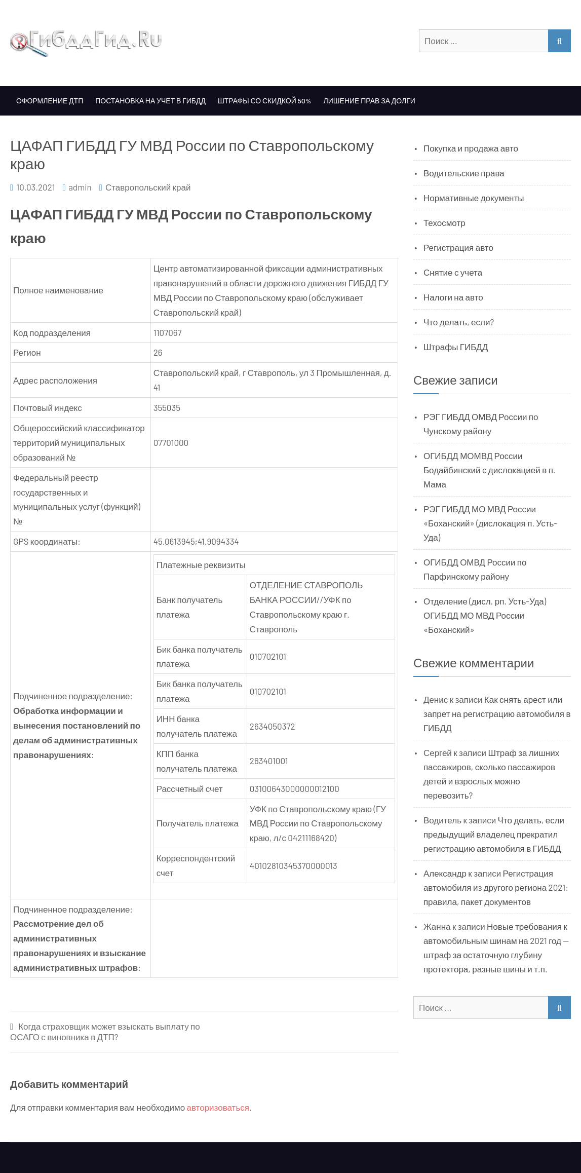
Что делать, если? (458, 322)
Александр (445, 873)
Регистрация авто (458, 247)
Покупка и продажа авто (470, 148)
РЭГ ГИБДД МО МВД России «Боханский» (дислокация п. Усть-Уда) (490, 523)
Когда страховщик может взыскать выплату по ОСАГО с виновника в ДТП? (105, 1031)
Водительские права (464, 173)
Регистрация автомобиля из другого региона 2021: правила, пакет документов (495, 887)
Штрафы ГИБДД (455, 347)
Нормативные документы (473, 198)
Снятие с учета (452, 272)
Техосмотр (444, 222)
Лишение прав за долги (369, 100)
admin (80, 187)
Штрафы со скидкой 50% (265, 100)
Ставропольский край (148, 187)
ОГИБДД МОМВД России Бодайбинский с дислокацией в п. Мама (489, 469)
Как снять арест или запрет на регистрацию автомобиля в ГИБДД (497, 713)
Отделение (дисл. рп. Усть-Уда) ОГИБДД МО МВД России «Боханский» (484, 615)
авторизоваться (218, 1107)
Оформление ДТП (49, 100)
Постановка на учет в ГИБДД (150, 100)
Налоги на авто (453, 297)
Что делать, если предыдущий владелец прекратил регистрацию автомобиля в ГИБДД (493, 834)
